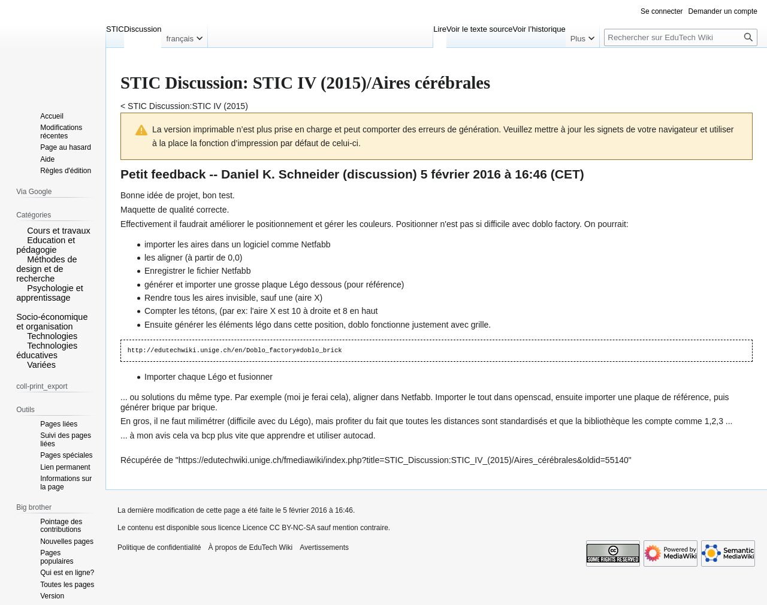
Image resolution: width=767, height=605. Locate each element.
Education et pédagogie (45, 245)
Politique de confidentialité (159, 547)
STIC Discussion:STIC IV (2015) (188, 106)
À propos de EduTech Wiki (250, 547)
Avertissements (324, 547)
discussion (380, 174)
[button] (20, 230)
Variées (41, 365)
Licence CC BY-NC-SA (279, 528)
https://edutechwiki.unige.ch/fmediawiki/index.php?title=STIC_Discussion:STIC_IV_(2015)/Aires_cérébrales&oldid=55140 (404, 460)
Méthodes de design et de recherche (46, 269)
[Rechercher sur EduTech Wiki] (680, 37)
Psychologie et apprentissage (49, 292)
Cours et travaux (58, 230)
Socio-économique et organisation (51, 321)
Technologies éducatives (46, 350)
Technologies (52, 336)
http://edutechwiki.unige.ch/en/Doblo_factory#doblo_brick (235, 350)
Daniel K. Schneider (280, 174)
